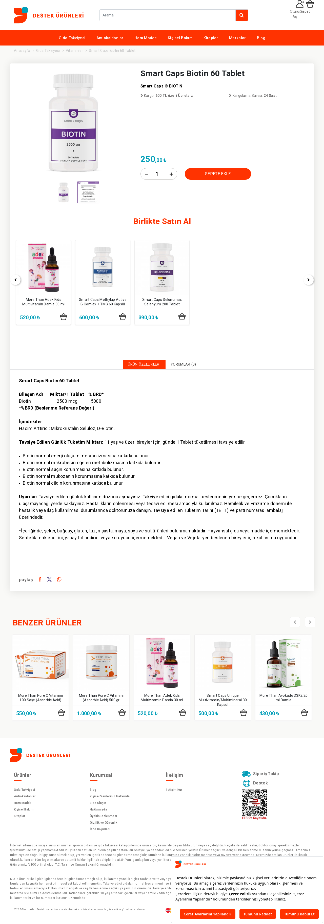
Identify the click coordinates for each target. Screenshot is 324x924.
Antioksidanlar (110, 38)
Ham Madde (145, 38)
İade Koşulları (100, 830)
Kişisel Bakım (180, 38)
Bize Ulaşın (98, 804)
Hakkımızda (98, 811)
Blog (261, 38)
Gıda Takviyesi (72, 38)
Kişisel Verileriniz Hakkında (110, 798)
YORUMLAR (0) (187, 365)
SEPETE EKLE (218, 173)
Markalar (237, 38)
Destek (256, 786)
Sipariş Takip (263, 776)
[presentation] (9, 280)
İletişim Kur (174, 791)
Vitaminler (74, 51)
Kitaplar (211, 38)
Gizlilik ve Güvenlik (103, 824)
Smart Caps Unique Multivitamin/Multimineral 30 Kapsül (223, 701)
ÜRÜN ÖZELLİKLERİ (141, 365)
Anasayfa (22, 51)
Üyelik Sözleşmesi (103, 817)
